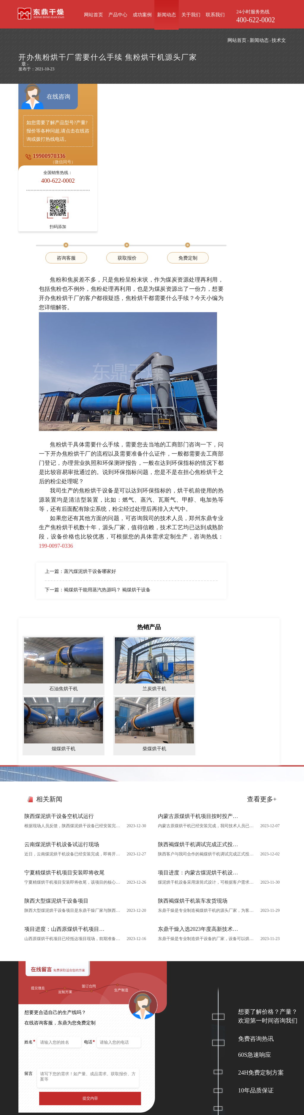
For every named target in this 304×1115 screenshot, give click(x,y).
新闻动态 (167, 14)
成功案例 (143, 14)
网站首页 (94, 14)
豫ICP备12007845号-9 (207, 1108)
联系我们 (216, 14)
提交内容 (90, 949)
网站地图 (237, 1108)
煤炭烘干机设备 (108, 1039)
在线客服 (244, 1055)
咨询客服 (127, 111)
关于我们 (192, 14)
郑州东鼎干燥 (54, 1096)
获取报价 (187, 111)
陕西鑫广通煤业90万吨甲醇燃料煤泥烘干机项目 (169, 1057)
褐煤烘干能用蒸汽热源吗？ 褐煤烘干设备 (168, 442)
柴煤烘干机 (134, 1066)
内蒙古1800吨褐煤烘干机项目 (169, 1048)
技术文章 (75, 41)
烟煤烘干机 (134, 1057)
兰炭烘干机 (134, 1048)
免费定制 (248, 111)
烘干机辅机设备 (108, 1048)
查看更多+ (262, 650)
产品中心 (119, 14)
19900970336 (48, 165)
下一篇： (115, 442)
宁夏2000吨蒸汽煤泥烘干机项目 (169, 1039)
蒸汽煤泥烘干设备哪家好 (151, 424)
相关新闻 (49, 650)
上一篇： (115, 424)
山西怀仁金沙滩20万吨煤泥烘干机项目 (169, 1066)
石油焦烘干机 (136, 1039)
